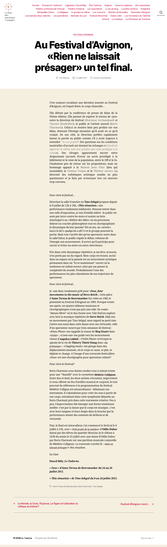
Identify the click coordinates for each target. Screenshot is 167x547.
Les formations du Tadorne (137, 16)
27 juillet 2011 (81, 79)
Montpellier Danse (45, 13)
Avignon (108, 6)
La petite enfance (129, 9)
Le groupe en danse (80, 13)
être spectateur (142, 6)
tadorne (65, 79)
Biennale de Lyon (79, 16)
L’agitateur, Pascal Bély (75, 6)
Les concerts (99, 13)
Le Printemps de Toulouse (138, 19)
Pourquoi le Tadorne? (52, 6)
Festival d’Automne (99, 16)
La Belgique (62, 13)
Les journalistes (60, 16)
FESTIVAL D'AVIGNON (83, 36)
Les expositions (94, 9)
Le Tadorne (27, 540)
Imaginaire (145, 9)
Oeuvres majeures (123, 6)
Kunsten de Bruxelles (118, 13)
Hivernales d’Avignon (140, 13)
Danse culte (116, 16)
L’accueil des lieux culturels (37, 16)
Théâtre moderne (76, 9)
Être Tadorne (95, 6)
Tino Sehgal (99, 488)
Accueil (35, 6)
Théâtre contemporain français (50, 9)
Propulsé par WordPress (47, 540)
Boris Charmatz (86, 488)
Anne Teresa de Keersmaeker (65, 488)
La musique (117, 19)
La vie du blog (111, 9)
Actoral (105, 19)
